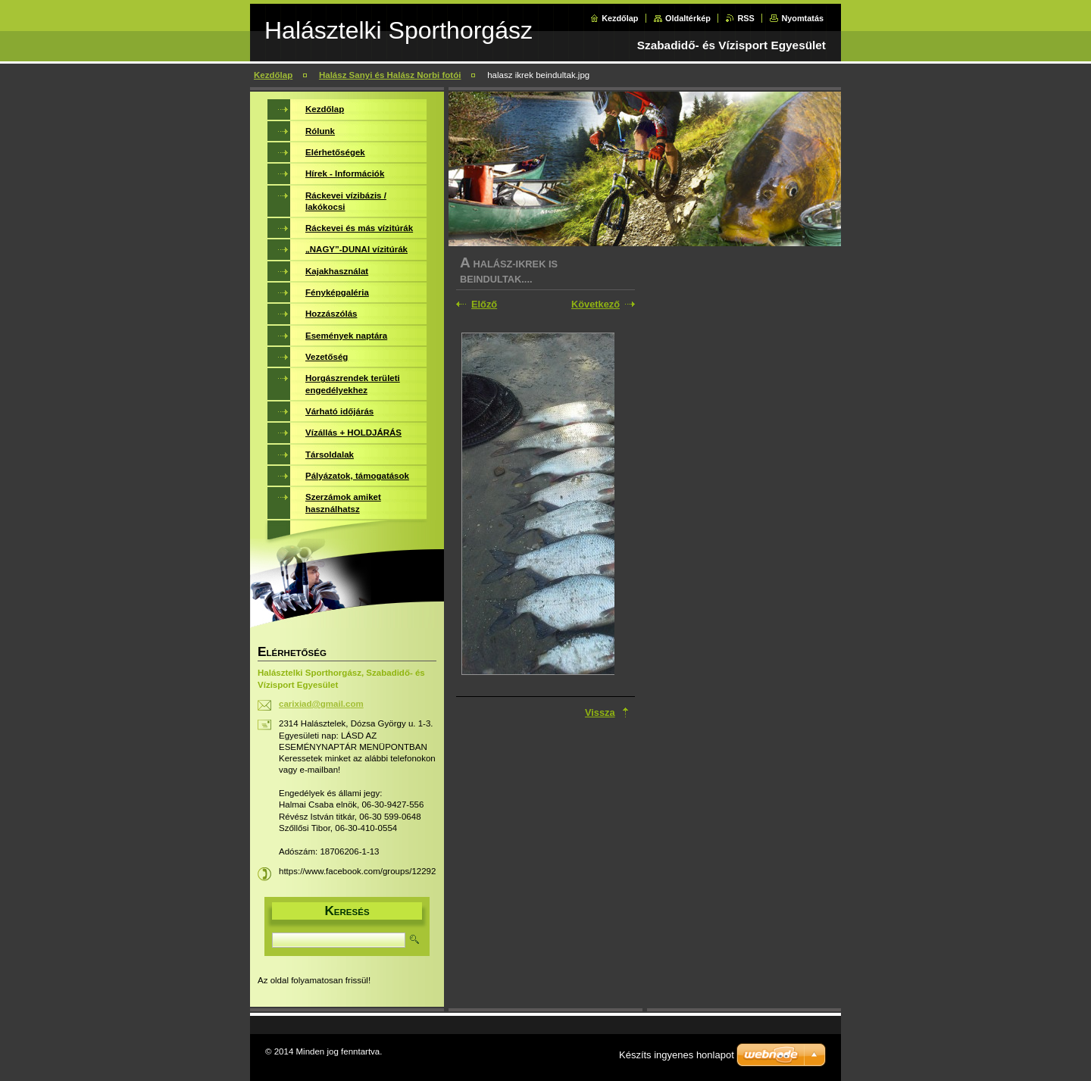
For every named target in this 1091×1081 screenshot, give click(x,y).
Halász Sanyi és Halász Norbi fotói (390, 75)
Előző (484, 304)
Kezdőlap (620, 18)
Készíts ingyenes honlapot (676, 1055)
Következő (595, 304)
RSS (745, 18)
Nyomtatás (802, 18)
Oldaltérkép (688, 18)
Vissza (600, 712)
